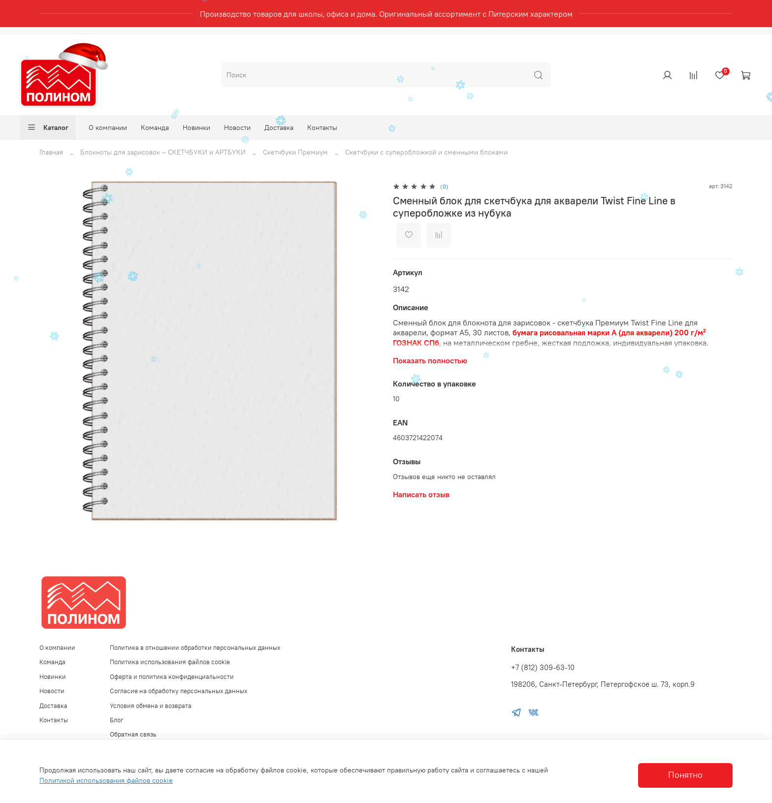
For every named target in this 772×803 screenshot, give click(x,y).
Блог (117, 720)
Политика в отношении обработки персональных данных (195, 647)
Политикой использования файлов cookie (106, 780)
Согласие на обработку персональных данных (179, 691)
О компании (108, 127)
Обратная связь (133, 734)
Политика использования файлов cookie (170, 662)
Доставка (278, 127)
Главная (51, 152)
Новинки (196, 127)
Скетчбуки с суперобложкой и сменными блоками (426, 152)
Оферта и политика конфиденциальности (172, 676)
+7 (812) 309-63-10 (543, 667)
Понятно (685, 775)
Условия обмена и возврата (151, 705)
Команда (155, 127)
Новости (237, 127)
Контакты (322, 127)
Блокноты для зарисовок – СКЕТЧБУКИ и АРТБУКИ (163, 152)
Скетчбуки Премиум (295, 152)
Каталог (47, 127)
